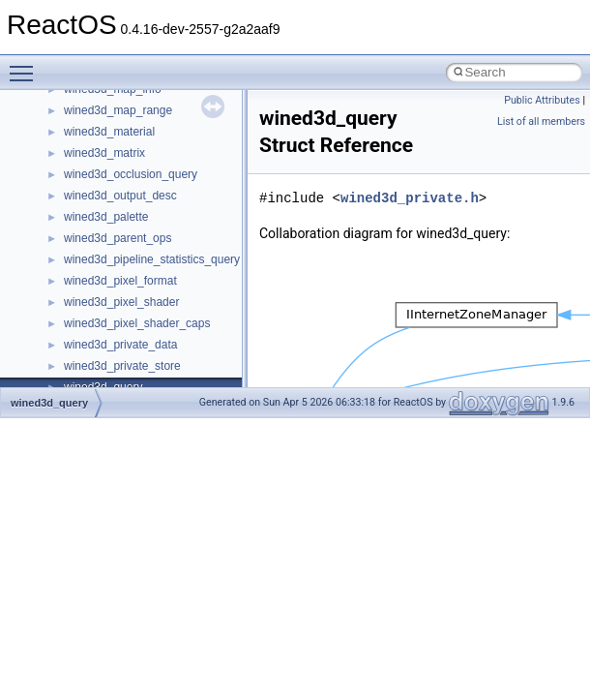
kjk (71, 151)
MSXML (84, 321)
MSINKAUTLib (101, 257)
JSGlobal (87, 129)
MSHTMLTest (98, 236)
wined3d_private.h (409, 198)
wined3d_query (49, 403)
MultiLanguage (102, 364)
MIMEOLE (90, 172)
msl (73, 279)
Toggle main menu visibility (26, 65)
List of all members (541, 121)
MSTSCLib (92, 300)
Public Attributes (542, 100)
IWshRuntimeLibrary (116, 108)
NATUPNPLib (98, 385)
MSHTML (88, 215)
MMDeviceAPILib (108, 193)
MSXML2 (87, 342)
